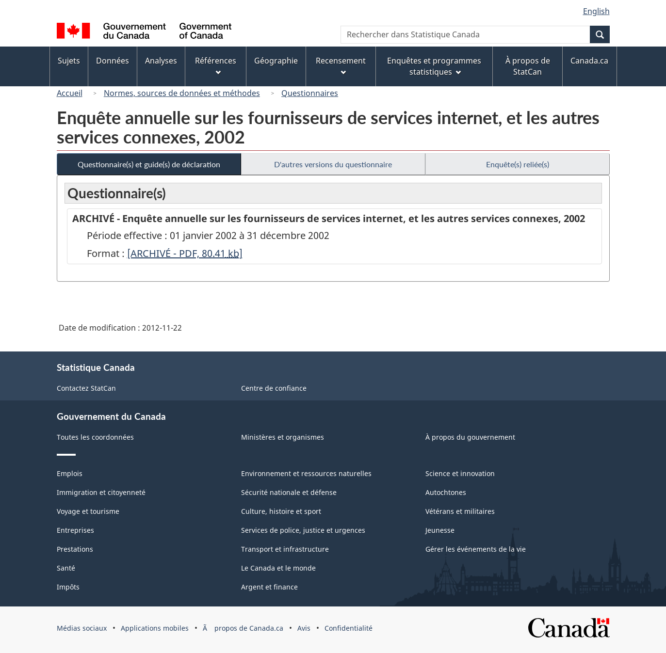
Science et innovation (460, 473)
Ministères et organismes (282, 437)
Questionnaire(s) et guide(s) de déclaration (149, 164)
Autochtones (445, 492)
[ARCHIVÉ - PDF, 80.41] (185, 253)
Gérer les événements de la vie (475, 549)
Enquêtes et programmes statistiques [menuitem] (434, 66)
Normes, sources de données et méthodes (182, 93)
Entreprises (75, 530)
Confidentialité (349, 628)
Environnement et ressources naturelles (306, 473)
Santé (66, 568)
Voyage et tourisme (88, 511)
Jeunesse (440, 530)
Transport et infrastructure (285, 549)
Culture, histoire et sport (281, 511)
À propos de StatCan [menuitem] (527, 66)
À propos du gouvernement (470, 437)
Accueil (69, 93)
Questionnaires (309, 93)
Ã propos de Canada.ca (243, 628)
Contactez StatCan (86, 388)
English (596, 11)
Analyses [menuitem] (161, 60)
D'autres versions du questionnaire (333, 164)
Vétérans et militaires (460, 511)
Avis (303, 628)
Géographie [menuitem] (276, 60)
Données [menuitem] (112, 60)
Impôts (68, 586)
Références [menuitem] (215, 65)
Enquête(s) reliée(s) (517, 164)
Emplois (69, 473)
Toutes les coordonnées (95, 437)
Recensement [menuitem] (341, 65)
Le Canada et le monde (278, 568)
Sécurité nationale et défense (289, 492)
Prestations (75, 549)
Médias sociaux (82, 628)
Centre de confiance (274, 388)
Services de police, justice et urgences (303, 530)
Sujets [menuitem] (69, 60)
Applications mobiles (155, 628)
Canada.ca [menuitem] (589, 60)
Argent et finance (269, 586)
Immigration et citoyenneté (101, 492)
